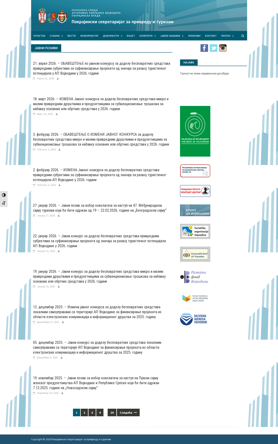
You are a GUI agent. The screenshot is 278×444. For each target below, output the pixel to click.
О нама (55, 35)
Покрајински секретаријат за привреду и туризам (81, 439)
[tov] (195, 231)
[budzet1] (195, 210)
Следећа (128, 412)
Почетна (39, 35)
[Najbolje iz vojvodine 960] (195, 131)
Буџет (131, 35)
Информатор (89, 35)
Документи (111, 35)
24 (112, 412)
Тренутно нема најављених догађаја (204, 73)
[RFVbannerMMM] (195, 276)
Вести (71, 35)
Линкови (194, 35)
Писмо (225, 35)
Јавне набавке (170, 35)
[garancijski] (195, 254)
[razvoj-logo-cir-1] (195, 298)
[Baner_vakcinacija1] (195, 170)
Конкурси (146, 35)
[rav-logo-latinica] (193, 319)
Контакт (211, 35)
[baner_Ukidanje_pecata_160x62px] (195, 190)
